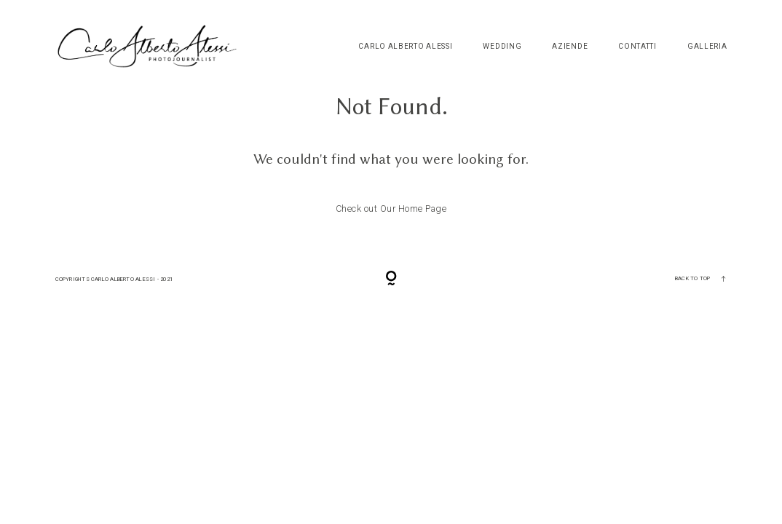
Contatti (637, 46)
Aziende (570, 46)
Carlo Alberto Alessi (405, 46)
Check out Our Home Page (391, 208)
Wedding (502, 46)
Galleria (707, 46)
